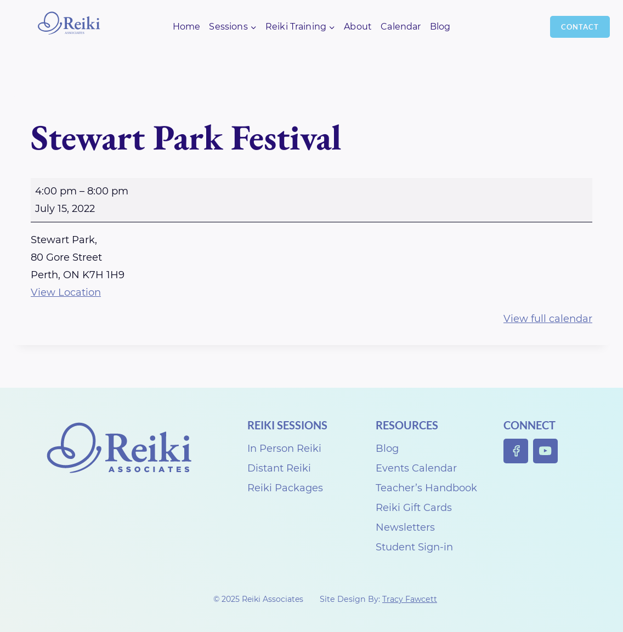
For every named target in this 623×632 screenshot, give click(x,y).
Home (187, 26)
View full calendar (547, 319)
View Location (66, 292)
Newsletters (405, 527)
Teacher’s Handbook (426, 488)
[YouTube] (545, 451)
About (358, 26)
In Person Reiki (284, 449)
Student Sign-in (414, 547)
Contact (580, 26)
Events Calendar (416, 468)
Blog (440, 26)
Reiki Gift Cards (414, 508)
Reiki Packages (285, 488)
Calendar (401, 26)
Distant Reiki (279, 468)
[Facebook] (515, 451)
